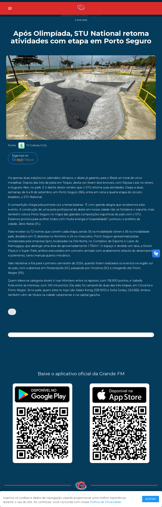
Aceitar (150, 498)
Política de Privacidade (105, 502)
